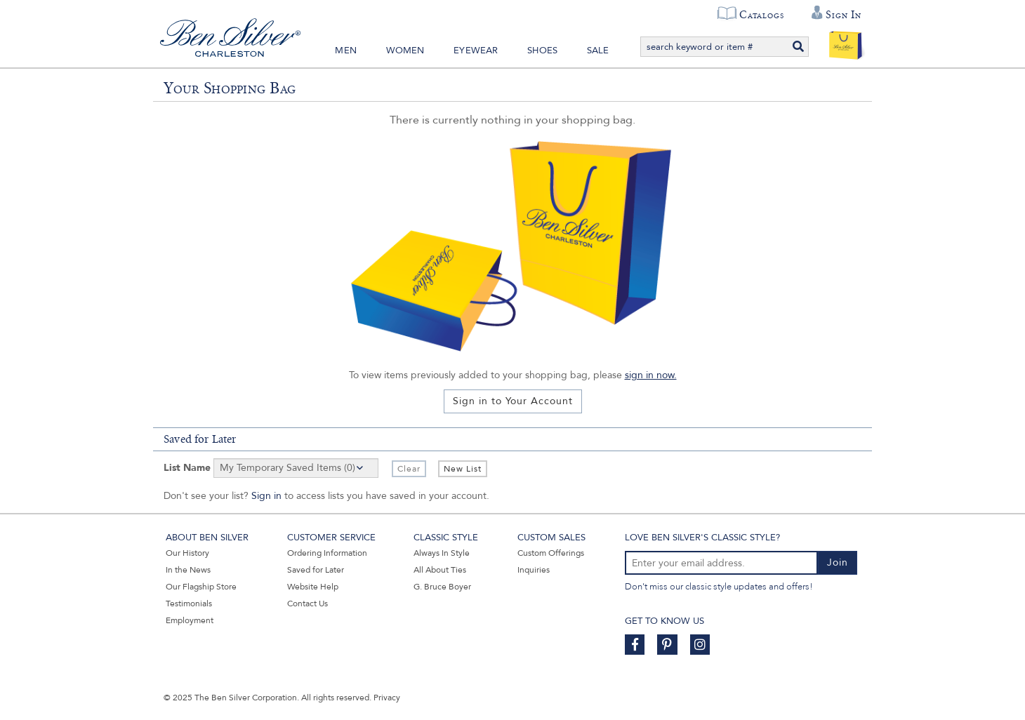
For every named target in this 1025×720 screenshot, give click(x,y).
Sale (598, 50)
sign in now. (651, 375)
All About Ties (440, 569)
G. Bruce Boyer (442, 586)
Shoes (542, 50)
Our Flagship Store (201, 586)
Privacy (386, 697)
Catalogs (761, 14)
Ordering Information (327, 553)
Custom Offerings (550, 553)
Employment (189, 620)
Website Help (312, 586)
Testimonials (189, 603)
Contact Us (307, 603)
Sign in (266, 495)
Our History (187, 553)
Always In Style (442, 553)
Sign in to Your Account (513, 401)
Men (346, 50)
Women (405, 50)
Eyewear (476, 50)
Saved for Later (315, 569)
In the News (188, 569)
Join (837, 562)
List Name (187, 467)
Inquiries (533, 569)
